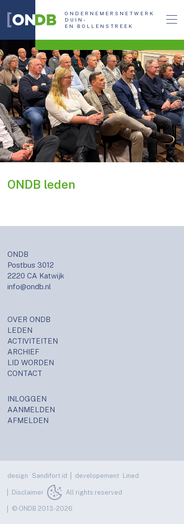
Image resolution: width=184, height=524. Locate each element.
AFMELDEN (28, 420)
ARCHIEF (23, 352)
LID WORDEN (30, 362)
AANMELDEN (31, 409)
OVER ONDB (29, 319)
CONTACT (24, 373)
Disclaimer (28, 492)
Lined (131, 475)
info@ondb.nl (29, 286)
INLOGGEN (27, 399)
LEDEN (19, 330)
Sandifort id (49, 475)
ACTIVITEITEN (32, 341)
